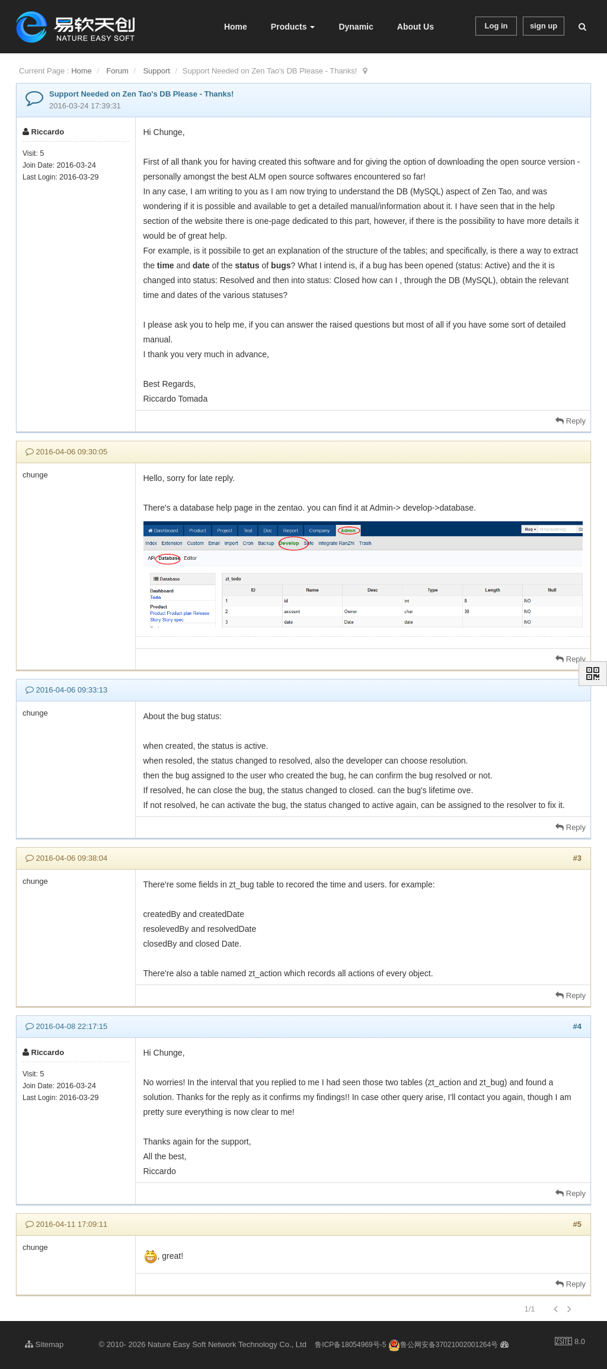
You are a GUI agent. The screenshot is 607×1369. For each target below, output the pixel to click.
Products (293, 26)
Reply (570, 420)
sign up (543, 25)
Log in (496, 25)
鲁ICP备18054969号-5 (350, 1345)
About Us (415, 26)
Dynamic (355, 26)
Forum (117, 70)
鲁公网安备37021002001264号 (443, 1345)
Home (235, 26)
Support (156, 70)
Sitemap (44, 1344)
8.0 (570, 1342)
